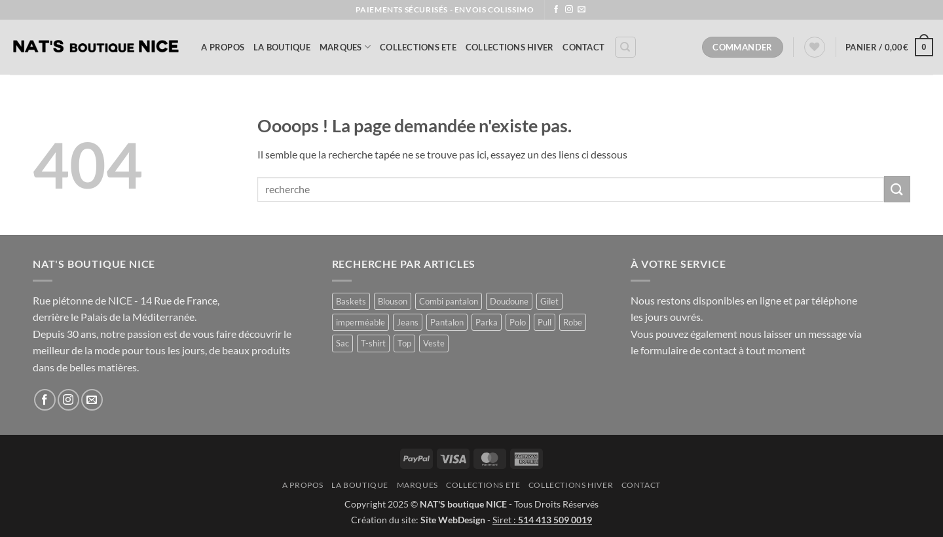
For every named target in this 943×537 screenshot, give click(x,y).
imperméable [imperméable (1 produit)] (360, 322)
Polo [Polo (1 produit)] (517, 322)
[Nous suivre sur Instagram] (569, 9)
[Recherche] (625, 47)
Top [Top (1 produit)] (404, 343)
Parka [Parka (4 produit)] (486, 322)
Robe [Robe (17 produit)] (572, 322)
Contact (583, 47)
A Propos (222, 47)
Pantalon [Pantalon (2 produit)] (447, 322)
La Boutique (281, 47)
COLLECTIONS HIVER (509, 47)
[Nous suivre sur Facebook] (556, 9)
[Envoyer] (897, 189)
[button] (889, 47)
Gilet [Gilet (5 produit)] (549, 301)
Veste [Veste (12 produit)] (434, 343)
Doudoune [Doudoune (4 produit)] (509, 301)
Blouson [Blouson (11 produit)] (392, 301)
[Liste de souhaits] (814, 47)
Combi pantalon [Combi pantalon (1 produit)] (448, 301)
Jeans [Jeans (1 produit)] (407, 322)
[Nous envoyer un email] (581, 9)
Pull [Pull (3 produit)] (544, 322)
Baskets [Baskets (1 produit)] (351, 301)
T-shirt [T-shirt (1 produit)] (373, 343)
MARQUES (345, 47)
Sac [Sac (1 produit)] (342, 343)
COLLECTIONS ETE (418, 47)
